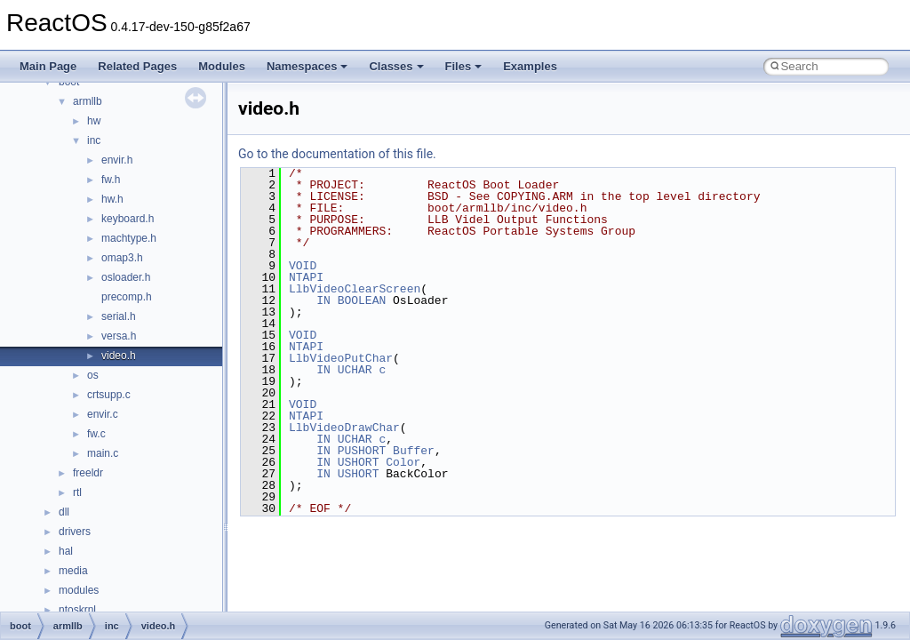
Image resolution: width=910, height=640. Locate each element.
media (73, 570)
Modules (221, 66)
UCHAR (355, 370)
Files (464, 66)
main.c (102, 453)
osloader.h (125, 277)
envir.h (116, 160)
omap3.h (122, 258)
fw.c (96, 434)
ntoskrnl (77, 610)
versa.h (118, 336)
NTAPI (306, 277)
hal (66, 551)
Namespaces (307, 66)
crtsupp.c (109, 394)
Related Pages (137, 66)
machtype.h (128, 238)
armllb (87, 101)
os (93, 375)
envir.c (102, 414)
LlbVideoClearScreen (354, 289)
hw (93, 121)
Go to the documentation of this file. (337, 154)
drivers (75, 531)
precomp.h (126, 297)
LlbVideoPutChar (341, 358)
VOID (302, 266)
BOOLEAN (362, 300)
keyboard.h (127, 218)
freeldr (88, 473)
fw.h (110, 179)
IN (323, 300)
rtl (77, 492)
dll (64, 512)
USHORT (358, 462)
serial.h (118, 316)
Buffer (414, 451)
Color (403, 462)
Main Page (48, 66)
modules (79, 590)
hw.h (112, 199)
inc (93, 140)
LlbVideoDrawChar (344, 428)
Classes (396, 66)
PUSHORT (362, 451)
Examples (530, 66)
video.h (118, 355)
